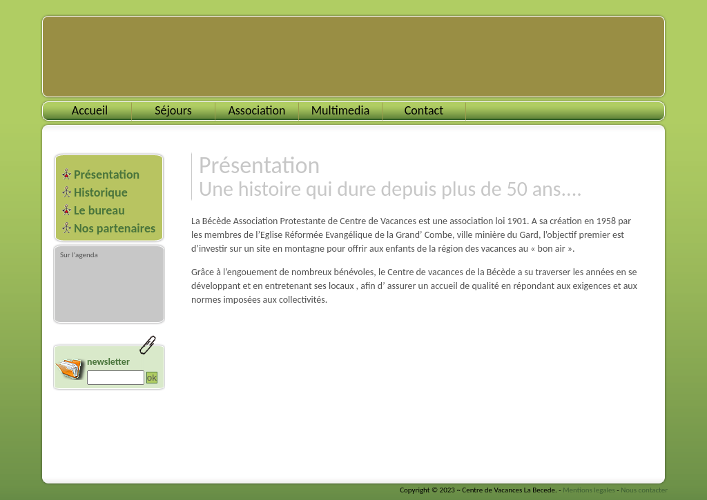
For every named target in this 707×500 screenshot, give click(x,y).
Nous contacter (644, 490)
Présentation (106, 174)
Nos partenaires (114, 228)
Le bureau (99, 210)
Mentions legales (589, 490)
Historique (101, 192)
